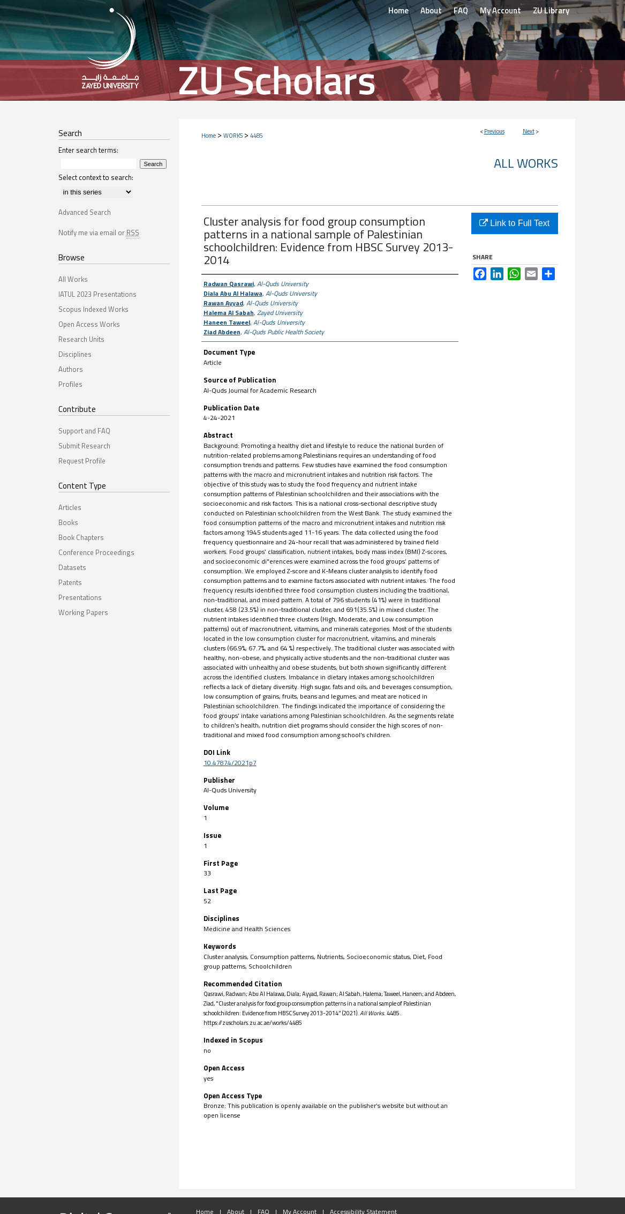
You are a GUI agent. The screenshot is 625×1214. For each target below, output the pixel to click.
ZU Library (551, 10)
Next (528, 131)
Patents (70, 582)
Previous (494, 131)
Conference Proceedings (96, 552)
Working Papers (83, 612)
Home (208, 135)
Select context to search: (95, 177)
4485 (256, 135)
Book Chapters (81, 537)
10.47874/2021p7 (230, 763)
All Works (526, 163)
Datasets (72, 567)
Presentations (80, 597)
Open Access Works (89, 324)
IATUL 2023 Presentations (97, 294)
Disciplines (75, 354)
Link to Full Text (514, 223)
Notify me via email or (98, 232)
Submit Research (84, 445)
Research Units (81, 339)
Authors (70, 369)
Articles (69, 507)
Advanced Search (84, 212)
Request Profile (82, 460)
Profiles (70, 384)
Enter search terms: (88, 150)
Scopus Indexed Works (93, 309)
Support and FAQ (84, 430)
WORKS (233, 135)
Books (68, 522)
